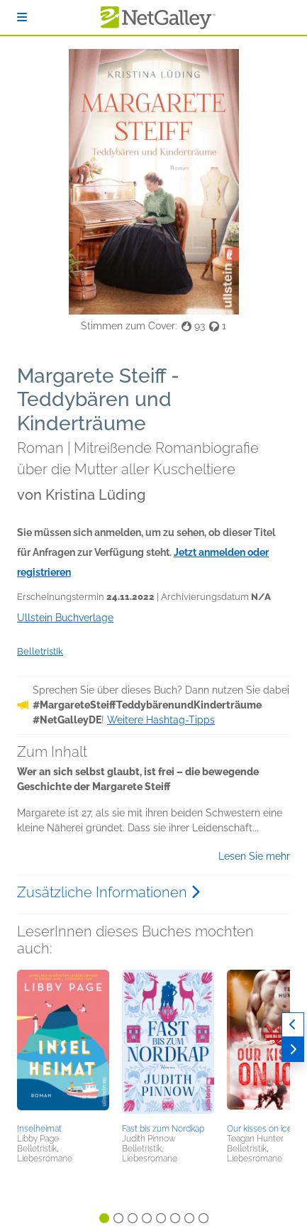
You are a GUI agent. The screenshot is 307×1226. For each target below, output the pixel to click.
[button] (63, 1044)
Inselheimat (39, 1129)
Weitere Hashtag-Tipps (161, 720)
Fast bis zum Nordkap (163, 1129)
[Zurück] (292, 1024)
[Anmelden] (22, 17)
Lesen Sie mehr (254, 856)
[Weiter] (292, 1049)
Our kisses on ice (259, 1129)
